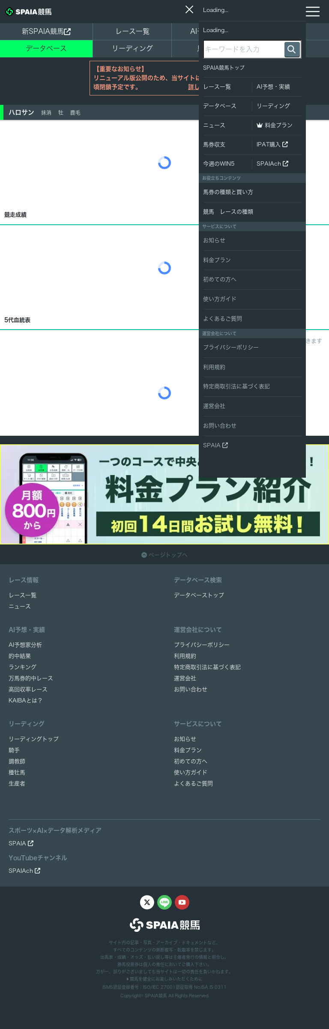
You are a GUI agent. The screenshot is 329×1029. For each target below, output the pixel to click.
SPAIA (21, 843)
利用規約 (185, 656)
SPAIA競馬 (156, 995)
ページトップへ (164, 555)
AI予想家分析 (25, 645)
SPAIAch (24, 871)
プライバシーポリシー (202, 645)
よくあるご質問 (193, 783)
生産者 (17, 783)
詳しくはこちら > (212, 87)
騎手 (14, 750)
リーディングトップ (34, 739)
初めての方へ (190, 761)
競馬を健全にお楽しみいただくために (164, 979)
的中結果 (20, 656)
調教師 (17, 761)
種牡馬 (17, 772)
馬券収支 (210, 48)
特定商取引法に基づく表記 (207, 667)
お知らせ (185, 739)
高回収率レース (28, 689)
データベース (46, 48)
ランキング (22, 667)
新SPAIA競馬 (46, 31)
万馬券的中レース (31, 678)
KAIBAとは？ (26, 700)
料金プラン (188, 750)
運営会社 (185, 678)
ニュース (289, 31)
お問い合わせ (190, 689)
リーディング (132, 48)
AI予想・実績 (210, 31)
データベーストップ (199, 595)
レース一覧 (132, 31)
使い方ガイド (190, 772)
